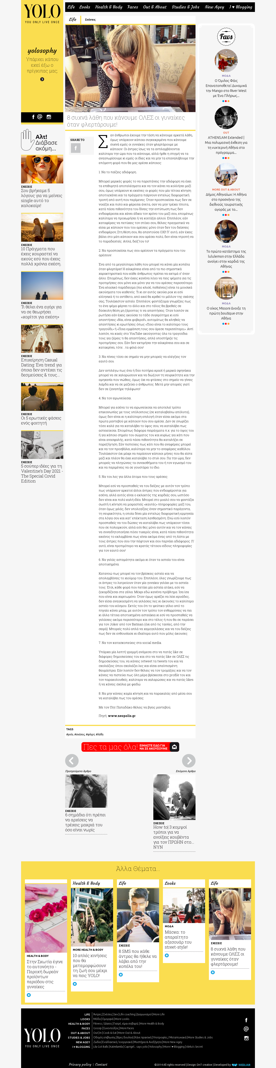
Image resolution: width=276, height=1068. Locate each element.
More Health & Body (152, 1023)
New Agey (214, 7)
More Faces (127, 1028)
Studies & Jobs (185, 7)
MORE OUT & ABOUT (226, 189)
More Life (159, 1014)
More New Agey (172, 1042)
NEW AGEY (83, 1042)
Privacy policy (80, 1064)
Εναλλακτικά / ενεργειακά (117, 1042)
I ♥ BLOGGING (81, 1046)
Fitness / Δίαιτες (102, 1023)
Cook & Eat (110, 1032)
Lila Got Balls (100, 1046)
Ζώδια (97, 1042)
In (100, 1032)
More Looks (122, 1019)
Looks (84, 7)
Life (71, 7)
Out (95, 1032)
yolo (70, 734)
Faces (132, 7)
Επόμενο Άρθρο (186, 771)
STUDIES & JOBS (79, 1037)
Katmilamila (116, 1046)
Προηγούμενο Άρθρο (78, 771)
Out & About (154, 7)
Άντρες (97, 1014)
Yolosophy (155, 1046)
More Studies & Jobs (200, 1037)
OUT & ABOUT (80, 1033)
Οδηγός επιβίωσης (104, 1037)
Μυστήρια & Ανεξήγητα (148, 1042)
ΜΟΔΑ (226, 75)
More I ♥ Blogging (174, 1046)
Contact (101, 1064)
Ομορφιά (107, 1019)
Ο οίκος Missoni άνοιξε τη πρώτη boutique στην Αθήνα (226, 313)
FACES (86, 1028)
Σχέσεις (90, 19)
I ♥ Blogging (240, 7)
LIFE (87, 1014)
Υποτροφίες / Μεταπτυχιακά (169, 1037)
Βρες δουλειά (125, 1037)
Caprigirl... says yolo (136, 1046)
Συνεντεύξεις (111, 1028)
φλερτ (90, 734)
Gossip (97, 1028)
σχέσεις (80, 734)
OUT (226, 132)
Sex (116, 1014)
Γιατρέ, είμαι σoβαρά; (126, 1023)
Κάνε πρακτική (143, 1037)
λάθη (100, 734)
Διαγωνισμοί (144, 1014)
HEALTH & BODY (79, 1023)
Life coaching (127, 1014)
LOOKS (85, 1019)
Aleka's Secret (194, 1046)
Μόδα (97, 1019)
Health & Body (108, 7)
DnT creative (204, 1064)
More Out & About (129, 1032)
